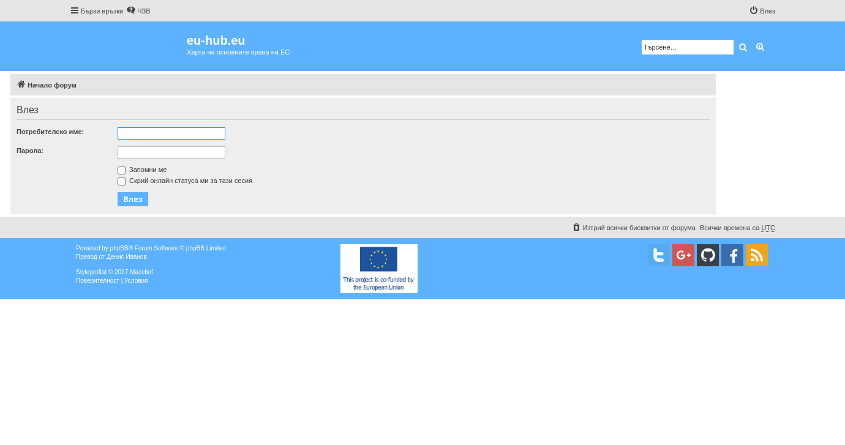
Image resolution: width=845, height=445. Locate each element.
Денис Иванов (127, 256)
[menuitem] (138, 11)
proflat (98, 272)
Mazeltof (141, 272)
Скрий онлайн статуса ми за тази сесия (185, 180)
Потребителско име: (50, 131)
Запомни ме (142, 169)
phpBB (119, 248)
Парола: (30, 150)
